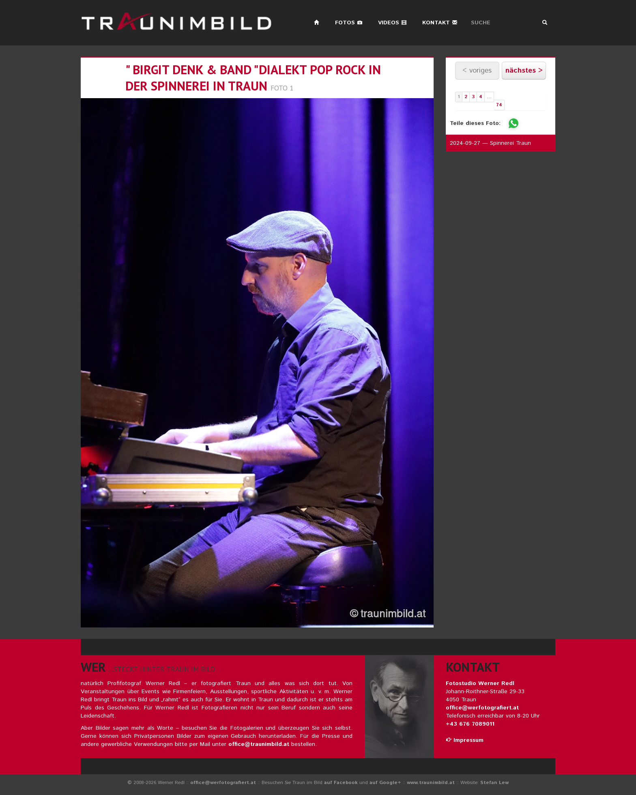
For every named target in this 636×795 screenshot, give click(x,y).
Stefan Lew (494, 782)
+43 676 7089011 (470, 724)
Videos (392, 23)
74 (499, 104)
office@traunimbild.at (258, 744)
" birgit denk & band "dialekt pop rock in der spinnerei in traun (253, 77)
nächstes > (524, 70)
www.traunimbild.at (431, 782)
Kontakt (440, 23)
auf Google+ (385, 782)
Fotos (349, 23)
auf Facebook (341, 782)
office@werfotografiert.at (482, 708)
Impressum (464, 740)
